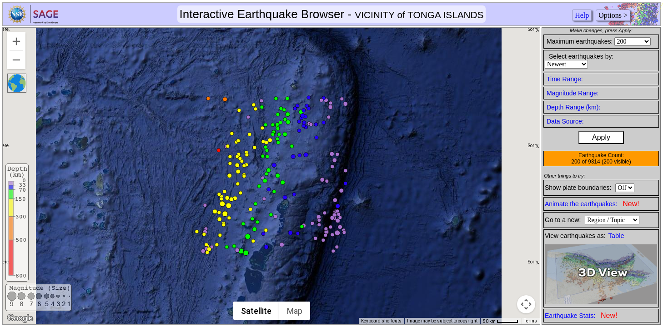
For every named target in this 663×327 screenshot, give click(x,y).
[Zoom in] (16, 41)
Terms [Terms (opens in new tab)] (530, 320)
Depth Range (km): (573, 107)
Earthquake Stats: (581, 315)
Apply (601, 137)
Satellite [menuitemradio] (256, 311)
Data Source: (565, 121)
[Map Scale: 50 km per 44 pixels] (500, 321)
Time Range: (565, 79)
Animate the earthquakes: (592, 204)
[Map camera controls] (526, 304)
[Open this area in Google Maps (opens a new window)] (20, 318)
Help (582, 15)
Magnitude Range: (572, 93)
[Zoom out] (16, 60)
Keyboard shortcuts (381, 320)
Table (616, 235)
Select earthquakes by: (581, 56)
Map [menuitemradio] (294, 311)
